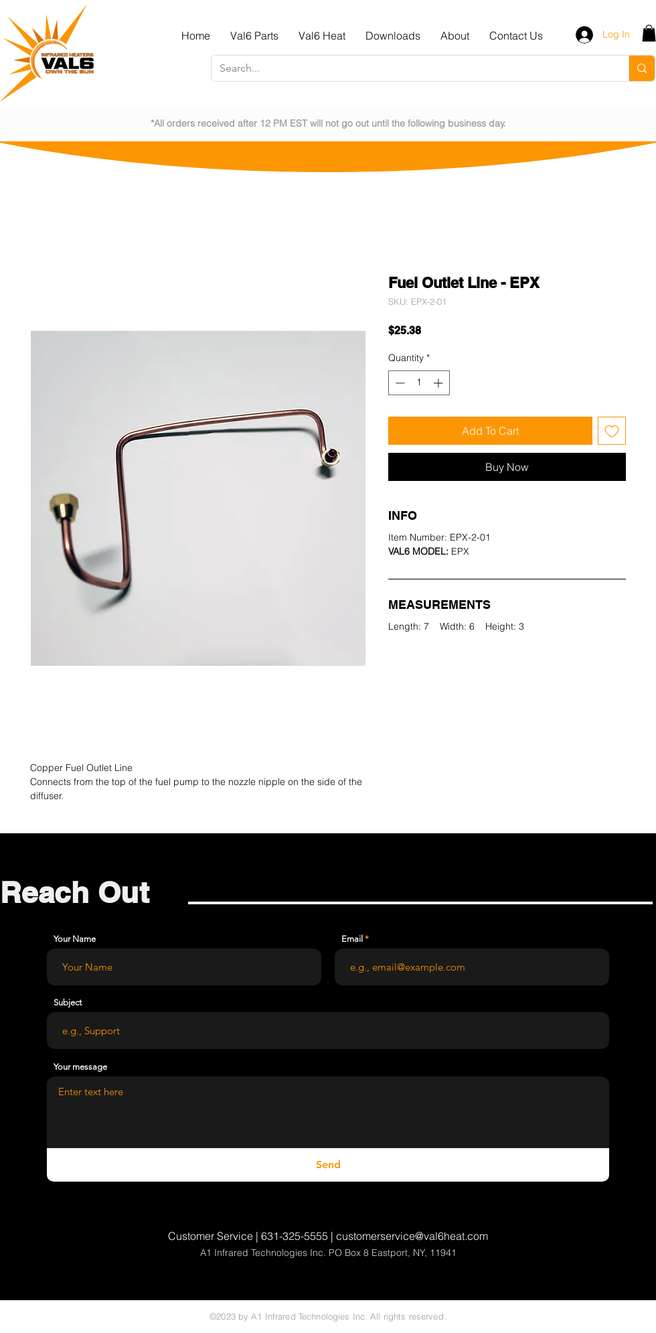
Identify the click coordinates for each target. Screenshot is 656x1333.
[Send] (328, 1165)
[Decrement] (398, 383)
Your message (80, 1066)
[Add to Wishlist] (612, 431)
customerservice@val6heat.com (412, 1236)
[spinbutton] (419, 383)
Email (352, 938)
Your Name (75, 938)
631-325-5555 (294, 1236)
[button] (254, 35)
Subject (68, 1002)
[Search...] (410, 68)
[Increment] (439, 383)
